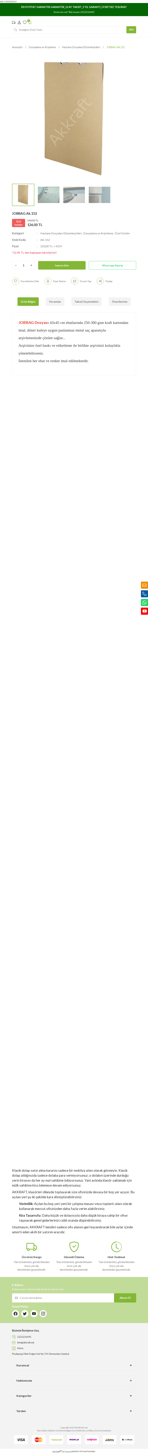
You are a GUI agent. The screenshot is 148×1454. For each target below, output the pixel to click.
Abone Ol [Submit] (125, 1297)
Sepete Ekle (62, 265)
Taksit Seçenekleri (86, 301)
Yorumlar (55, 301)
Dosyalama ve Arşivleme (101, 233)
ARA (131, 29)
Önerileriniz (119, 301)
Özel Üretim (127, 233)
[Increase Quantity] (31, 265)
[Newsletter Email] (74, 1297)
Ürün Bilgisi (28, 301)
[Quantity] (23, 265)
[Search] (74, 29)
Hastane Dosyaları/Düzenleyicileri (62, 233)
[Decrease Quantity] (15, 265)
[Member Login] (19, 22)
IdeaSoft (57, 1451)
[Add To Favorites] (26, 281)
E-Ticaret (67, 1451)
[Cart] (30, 22)
